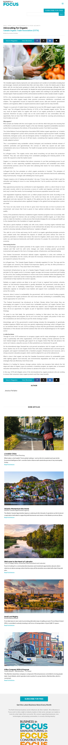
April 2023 (12, 25)
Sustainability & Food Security (28, 25)
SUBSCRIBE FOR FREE (34, 699)
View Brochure (27, 41)
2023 (5, 25)
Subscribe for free (54, 10)
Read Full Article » (9, 464)
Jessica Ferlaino (13, 33)
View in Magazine (11, 41)
